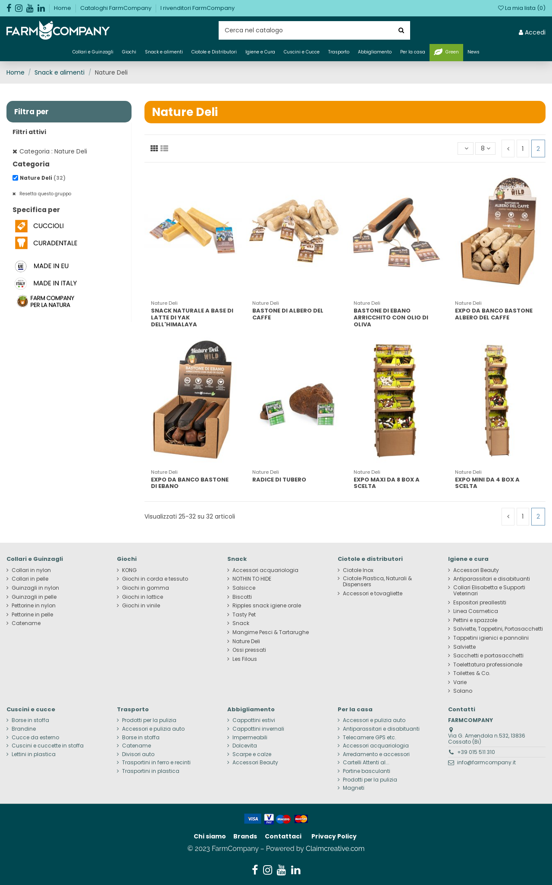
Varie (460, 682)
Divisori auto (138, 754)
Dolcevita (244, 746)
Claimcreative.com (335, 848)
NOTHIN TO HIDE (251, 579)
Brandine (24, 729)
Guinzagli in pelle (34, 597)
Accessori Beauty (476, 570)
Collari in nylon (31, 570)
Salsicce (243, 588)
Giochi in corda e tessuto (155, 579)
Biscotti (242, 597)
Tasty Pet (244, 615)
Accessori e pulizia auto (153, 729)
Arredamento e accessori (376, 754)
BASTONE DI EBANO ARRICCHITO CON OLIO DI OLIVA (391, 317)
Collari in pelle (30, 579)
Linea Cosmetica (475, 611)
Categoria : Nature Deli (53, 151)
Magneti (353, 788)
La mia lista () (522, 8)
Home (63, 8)
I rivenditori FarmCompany (197, 8)
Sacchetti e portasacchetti (488, 656)
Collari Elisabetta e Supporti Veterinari (489, 591)
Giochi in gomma (145, 588)
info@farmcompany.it (486, 762)
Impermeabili (249, 738)
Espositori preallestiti (479, 603)
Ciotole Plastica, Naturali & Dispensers (377, 581)
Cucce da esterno (35, 738)
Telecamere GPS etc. (369, 738)
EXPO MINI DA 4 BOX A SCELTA (487, 483)
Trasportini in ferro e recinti (156, 763)
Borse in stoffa (30, 720)
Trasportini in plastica (150, 771)
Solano (462, 691)
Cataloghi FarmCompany (116, 8)
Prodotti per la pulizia (149, 720)
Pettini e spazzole (475, 620)
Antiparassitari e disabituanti (491, 579)
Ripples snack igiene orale (266, 606)
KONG (129, 570)
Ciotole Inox (358, 570)
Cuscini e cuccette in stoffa (48, 746)
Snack (240, 623)
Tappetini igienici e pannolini (491, 638)
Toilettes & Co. (471, 673)
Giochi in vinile (141, 606)
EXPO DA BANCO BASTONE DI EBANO (190, 483)
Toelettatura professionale (487, 665)
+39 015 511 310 (476, 752)
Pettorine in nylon (34, 606)
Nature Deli (43, 178)
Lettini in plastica (34, 754)
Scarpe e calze (251, 754)
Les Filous (244, 659)
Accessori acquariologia (265, 570)
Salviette (464, 647)
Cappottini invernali (258, 729)
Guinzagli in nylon (35, 588)
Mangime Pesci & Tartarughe (270, 632)
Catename (26, 623)
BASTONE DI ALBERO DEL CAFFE (287, 314)
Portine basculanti (366, 771)
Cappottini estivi (253, 720)
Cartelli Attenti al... (366, 763)
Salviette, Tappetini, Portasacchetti (498, 629)
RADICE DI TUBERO (279, 479)
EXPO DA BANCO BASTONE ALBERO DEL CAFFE (494, 314)
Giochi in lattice (142, 597)
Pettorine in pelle (32, 615)
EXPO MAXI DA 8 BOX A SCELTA (387, 483)
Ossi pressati (249, 650)
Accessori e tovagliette (372, 594)
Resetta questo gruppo (44, 194)
